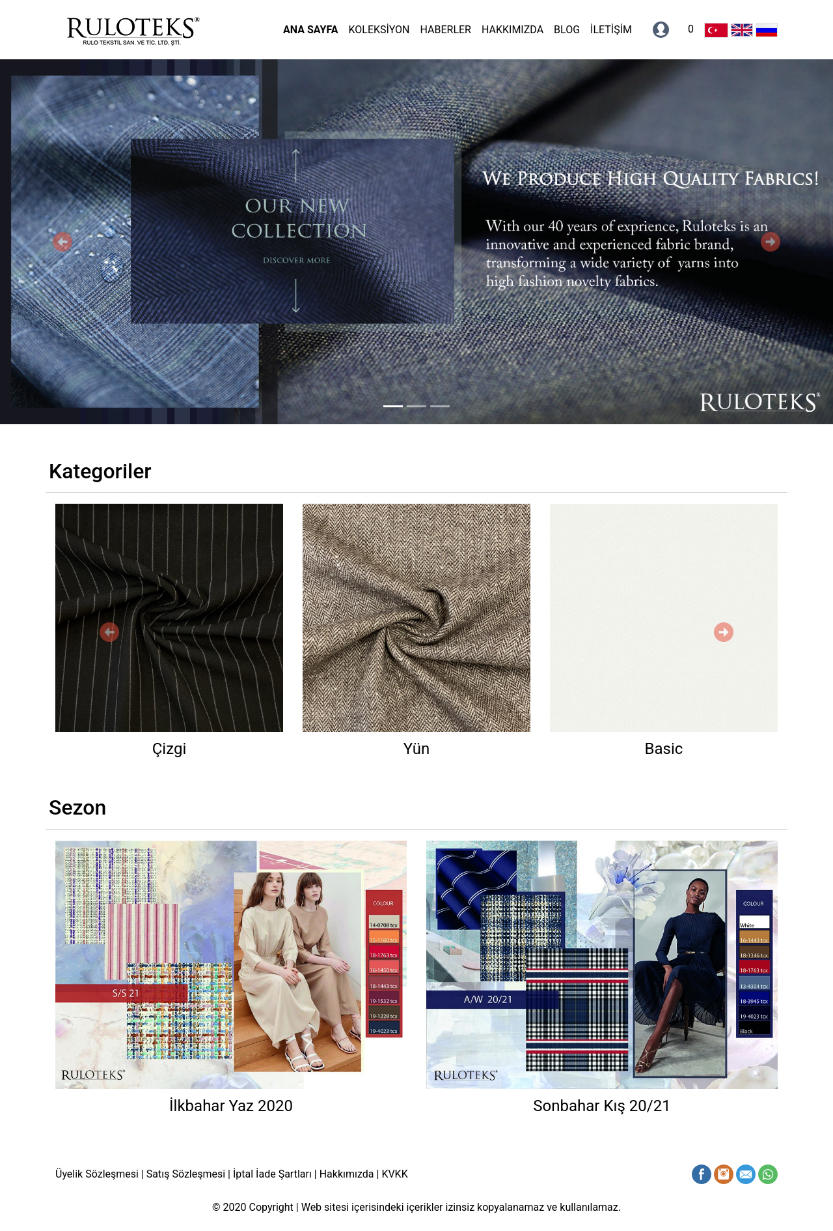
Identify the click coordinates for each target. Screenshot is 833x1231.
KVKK (394, 1174)
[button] (62, 241)
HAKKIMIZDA (512, 29)
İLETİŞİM (611, 29)
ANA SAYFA (310, 29)
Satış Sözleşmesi (185, 1174)
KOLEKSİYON (378, 29)
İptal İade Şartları (272, 1174)
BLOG (567, 29)
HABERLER (445, 29)
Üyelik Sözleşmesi (98, 1174)
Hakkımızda (347, 1174)
